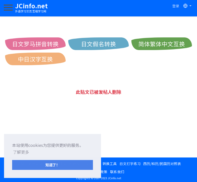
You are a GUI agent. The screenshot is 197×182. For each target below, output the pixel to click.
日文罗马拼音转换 (35, 44)
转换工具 (110, 163)
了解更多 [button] (21, 152)
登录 (175, 5)
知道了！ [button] (52, 164)
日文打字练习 (130, 163)
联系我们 (117, 171)
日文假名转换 (98, 44)
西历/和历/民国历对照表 (162, 163)
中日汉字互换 (35, 59)
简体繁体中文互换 (161, 44)
